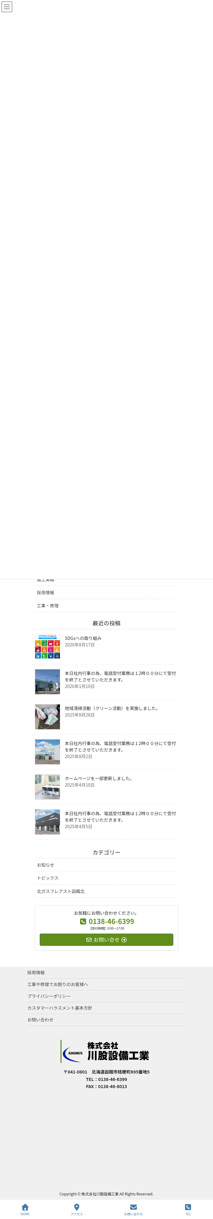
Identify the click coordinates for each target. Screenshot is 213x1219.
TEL (188, 1210)
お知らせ (45, 865)
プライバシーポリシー (49, 996)
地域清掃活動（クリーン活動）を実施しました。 (112, 708)
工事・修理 (48, 605)
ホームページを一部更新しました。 (99, 778)
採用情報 (45, 592)
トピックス (48, 878)
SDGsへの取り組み (83, 638)
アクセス (77, 1210)
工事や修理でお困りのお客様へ (57, 984)
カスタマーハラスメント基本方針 (59, 1008)
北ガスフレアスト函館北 (61, 891)
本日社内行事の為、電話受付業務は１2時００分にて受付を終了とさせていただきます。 (120, 676)
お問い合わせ (40, 1019)
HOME (24, 1210)
